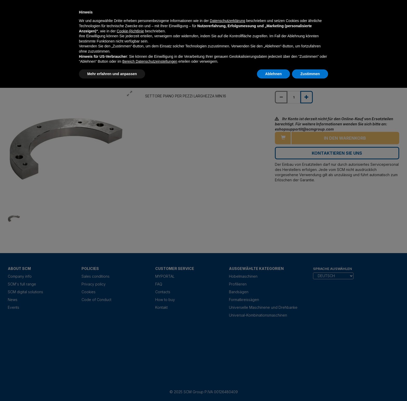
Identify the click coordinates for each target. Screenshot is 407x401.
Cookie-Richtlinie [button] (130, 31)
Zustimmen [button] (310, 74)
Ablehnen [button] (273, 74)
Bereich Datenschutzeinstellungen (149, 61)
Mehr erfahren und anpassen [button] (112, 74)
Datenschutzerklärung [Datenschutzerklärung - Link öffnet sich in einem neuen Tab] (227, 21)
